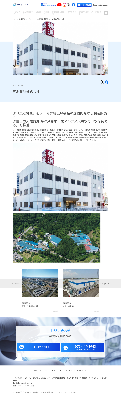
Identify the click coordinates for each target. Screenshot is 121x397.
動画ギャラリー (82, 372)
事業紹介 (22, 21)
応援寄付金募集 (84, 14)
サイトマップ (70, 372)
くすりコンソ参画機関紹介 (38, 21)
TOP (14, 21)
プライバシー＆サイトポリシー (53, 372)
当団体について (28, 14)
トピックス (16, 14)
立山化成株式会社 (69, 308)
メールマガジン (97, 14)
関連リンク (37, 372)
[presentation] (17, 285)
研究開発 (37, 14)
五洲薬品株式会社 (58, 21)
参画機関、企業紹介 (58, 14)
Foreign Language (100, 5)
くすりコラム (72, 14)
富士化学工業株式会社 (30, 308)
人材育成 (46, 14)
